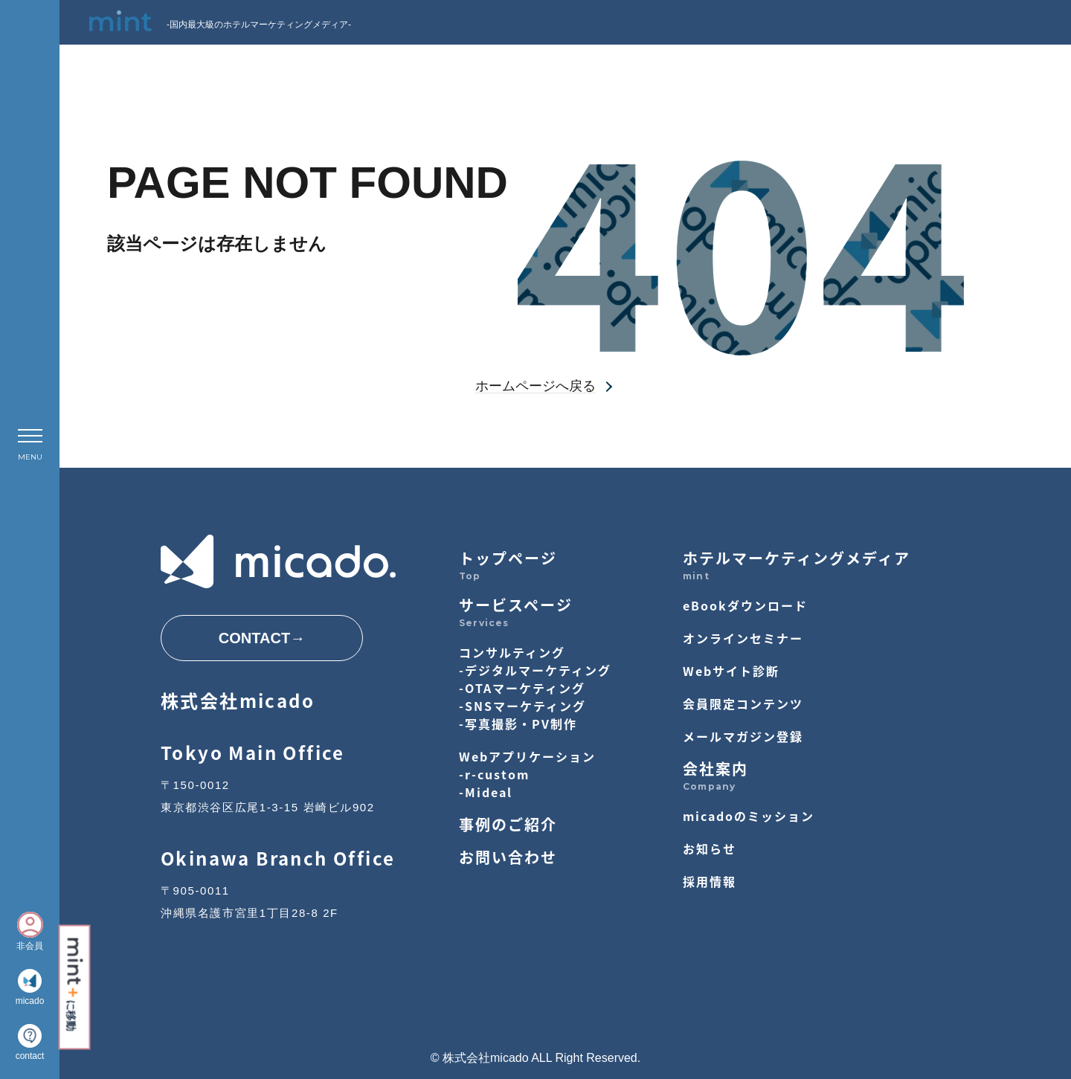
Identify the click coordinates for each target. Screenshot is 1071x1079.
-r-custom (494, 774)
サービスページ (516, 605)
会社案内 (715, 768)
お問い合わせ (508, 857)
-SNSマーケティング (522, 706)
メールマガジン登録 (743, 736)
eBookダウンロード (745, 605)
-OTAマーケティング (522, 688)
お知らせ (709, 848)
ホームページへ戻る (535, 386)
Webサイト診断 (731, 671)
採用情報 (709, 881)
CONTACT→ (262, 638)
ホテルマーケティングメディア (796, 558)
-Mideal (485, 792)
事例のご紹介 (508, 824)
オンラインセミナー (743, 638)
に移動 (74, 984)
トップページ (508, 558)
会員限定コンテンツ (743, 703)
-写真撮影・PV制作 (518, 723)
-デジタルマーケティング (535, 670)
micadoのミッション (748, 816)
